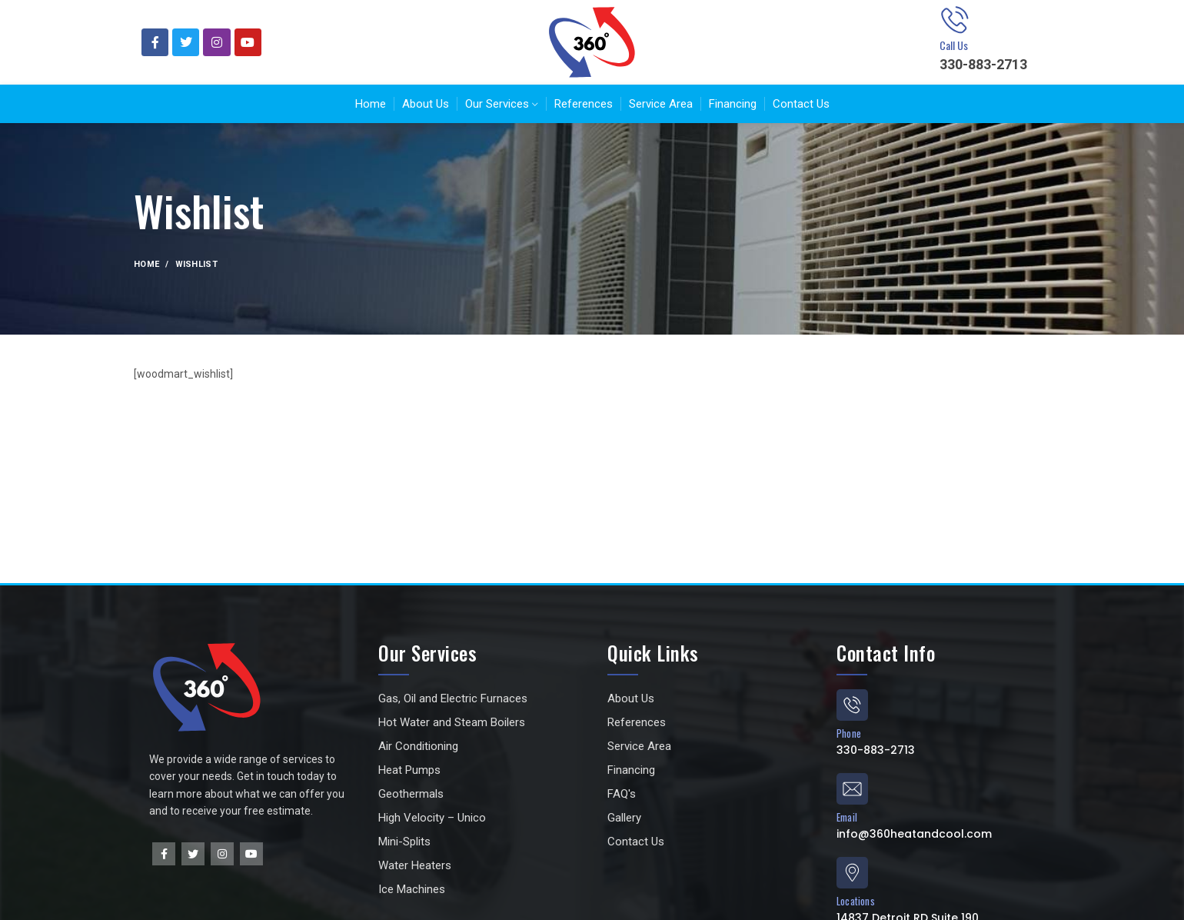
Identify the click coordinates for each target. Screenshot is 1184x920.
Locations (855, 900)
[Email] (852, 789)
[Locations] (852, 872)
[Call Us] (955, 20)
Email (846, 817)
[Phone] (852, 705)
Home (146, 264)
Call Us (954, 45)
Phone (848, 733)
